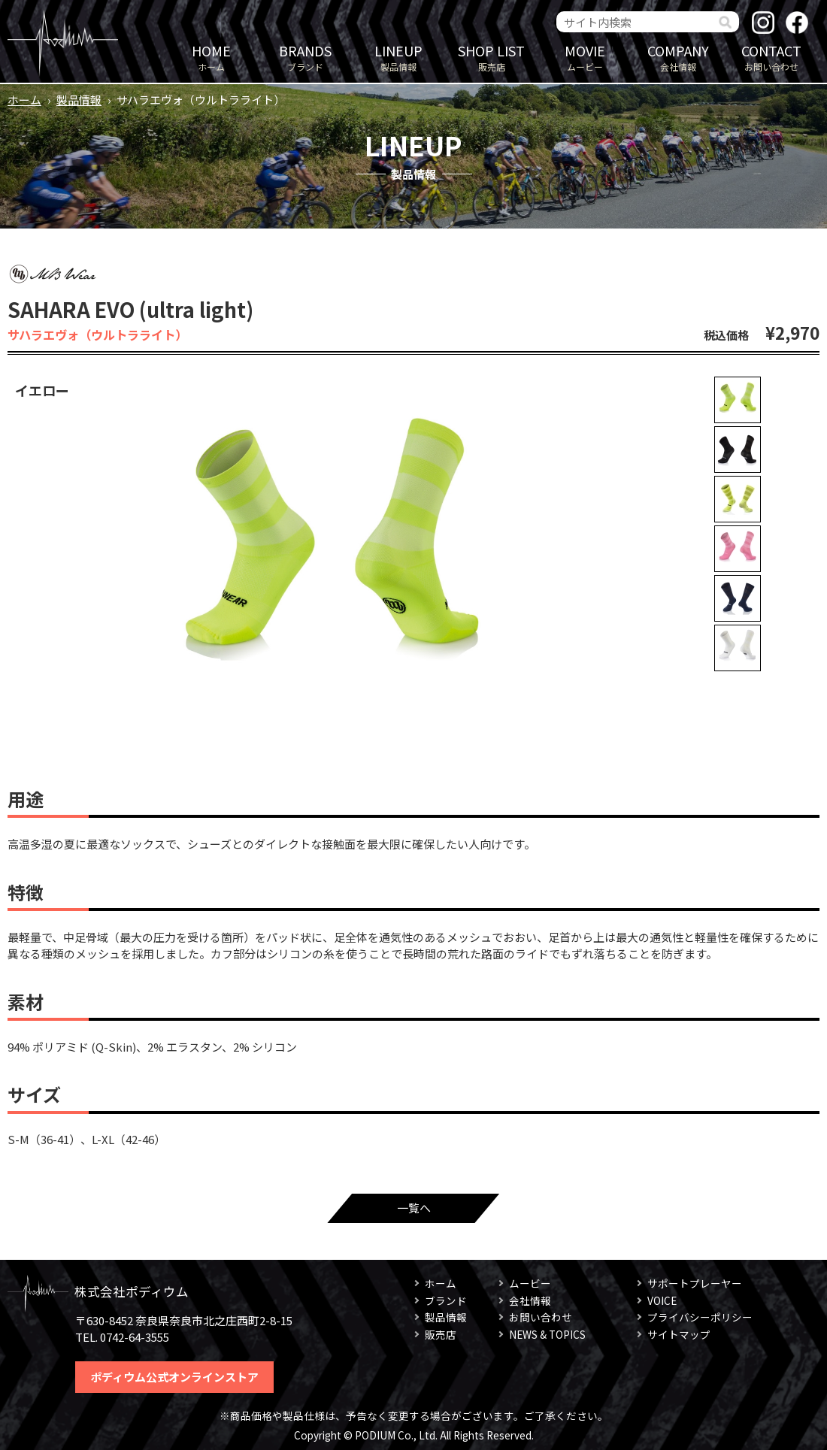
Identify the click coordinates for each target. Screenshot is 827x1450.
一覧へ (414, 1207)
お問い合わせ (771, 57)
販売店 (491, 57)
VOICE (662, 1300)
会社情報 (678, 57)
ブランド (305, 57)
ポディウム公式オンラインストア (174, 1377)
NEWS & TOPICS (547, 1334)
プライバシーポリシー (700, 1316)
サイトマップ (678, 1334)
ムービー (585, 57)
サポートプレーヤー (694, 1283)
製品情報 (398, 57)
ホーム (211, 57)
